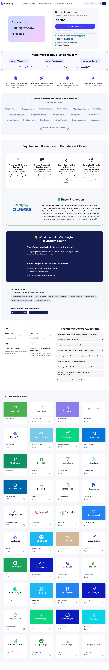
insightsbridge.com (89, 548)
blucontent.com (62, 600)
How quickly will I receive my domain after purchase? (76, 351)
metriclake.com (10, 419)
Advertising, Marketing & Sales (22, 301)
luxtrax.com (87, 419)
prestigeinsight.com (63, 444)
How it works (91, 219)
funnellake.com (62, 471)
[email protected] (61, 275)
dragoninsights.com (89, 652)
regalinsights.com (63, 652)
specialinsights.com (37, 626)
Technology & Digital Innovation (22, 297)
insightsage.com (36, 419)
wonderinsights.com (63, 626)
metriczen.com (10, 445)
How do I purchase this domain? (68, 340)
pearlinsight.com (62, 548)
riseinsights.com (88, 574)
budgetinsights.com (11, 652)
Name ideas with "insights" (38, 313)
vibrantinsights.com (11, 574)
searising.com (9, 549)
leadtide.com (35, 497)
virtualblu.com (88, 626)
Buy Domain (75, 26)
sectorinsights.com (11, 600)
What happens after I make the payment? (72, 362)
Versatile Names (44, 3)
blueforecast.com (89, 523)
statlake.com (61, 522)
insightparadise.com (11, 522)
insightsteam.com (10, 626)
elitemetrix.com (88, 445)
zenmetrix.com (62, 419)
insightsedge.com (37, 652)
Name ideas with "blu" (19, 313)
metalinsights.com (89, 600)
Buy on (19, 61)
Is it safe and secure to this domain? (70, 345)
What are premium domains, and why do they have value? (77, 334)
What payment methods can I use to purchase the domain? (78, 356)
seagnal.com (35, 522)
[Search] (93, 3)
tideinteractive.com (11, 496)
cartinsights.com (62, 574)
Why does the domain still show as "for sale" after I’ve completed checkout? (76, 374)
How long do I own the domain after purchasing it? (75, 367)
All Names (70, 3)
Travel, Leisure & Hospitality (58, 297)
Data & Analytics (41, 297)
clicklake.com (9, 471)
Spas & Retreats (90, 297)
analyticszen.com (37, 445)
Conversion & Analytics (42, 301)
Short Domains (58, 3)
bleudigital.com (88, 471)
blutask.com (35, 601)
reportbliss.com (88, 497)
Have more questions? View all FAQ (70, 380)
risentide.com (35, 471)
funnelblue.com (36, 548)
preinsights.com (36, 574)
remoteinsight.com (63, 496)
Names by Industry (29, 3)
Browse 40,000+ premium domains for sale (54, 128)
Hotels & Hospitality (76, 297)
